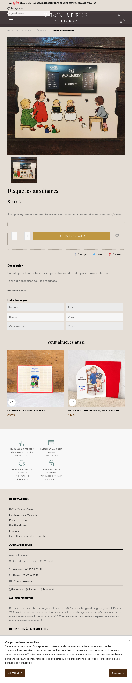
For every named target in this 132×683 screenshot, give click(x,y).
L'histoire (14, 530)
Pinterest (117, 254)
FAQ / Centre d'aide (21, 509)
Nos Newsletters (18, 525)
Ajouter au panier (72, 236)
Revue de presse (18, 520)
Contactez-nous (23, 581)
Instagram (18, 589)
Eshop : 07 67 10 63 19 (25, 575)
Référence (13, 290)
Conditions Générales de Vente (27, 536)
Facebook (48, 589)
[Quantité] (20, 236)
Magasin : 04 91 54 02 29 (28, 569)
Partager (82, 254)
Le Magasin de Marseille (23, 514)
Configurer (15, 672)
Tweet (100, 254)
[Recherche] (29, 13)
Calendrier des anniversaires (26, 410)
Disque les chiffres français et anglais (94, 410)
